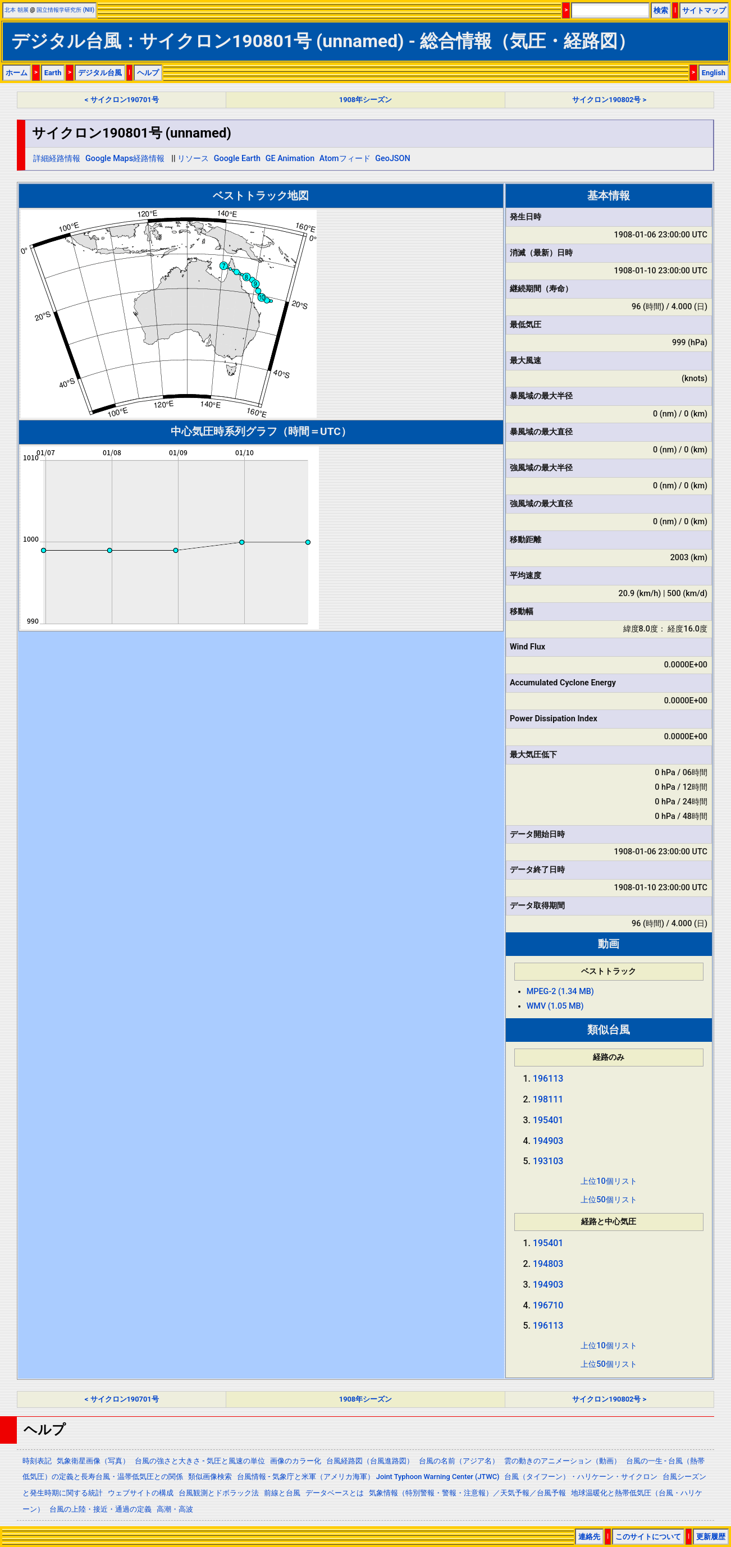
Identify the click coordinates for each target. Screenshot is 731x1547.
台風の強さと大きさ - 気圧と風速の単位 (200, 1461)
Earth (53, 72)
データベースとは (334, 1493)
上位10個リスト (609, 1181)
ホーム (17, 72)
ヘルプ (148, 72)
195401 (548, 1120)
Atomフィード (345, 158)
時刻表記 (37, 1461)
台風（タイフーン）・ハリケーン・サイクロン (580, 1476)
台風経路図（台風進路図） (370, 1461)
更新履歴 (710, 1536)
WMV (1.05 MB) (555, 1006)
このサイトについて (648, 1536)
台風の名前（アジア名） (459, 1461)
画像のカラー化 (295, 1461)
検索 (661, 10)
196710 (548, 1305)
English (713, 72)
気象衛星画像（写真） (93, 1461)
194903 (548, 1141)
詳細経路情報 (56, 158)
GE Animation (290, 158)
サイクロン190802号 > (609, 99)
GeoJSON (392, 158)
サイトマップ (704, 10)
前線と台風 (282, 1493)
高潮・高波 (175, 1509)
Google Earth (237, 158)
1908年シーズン (365, 99)
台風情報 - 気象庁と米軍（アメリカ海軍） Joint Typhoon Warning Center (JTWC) (368, 1476)
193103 (548, 1161)
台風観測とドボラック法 (219, 1493)
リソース (193, 158)
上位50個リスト (609, 1200)
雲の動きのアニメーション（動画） (562, 1461)
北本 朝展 (16, 9)
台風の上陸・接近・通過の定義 (100, 1509)
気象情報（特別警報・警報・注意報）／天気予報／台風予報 (467, 1493)
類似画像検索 (210, 1476)
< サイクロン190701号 (122, 99)
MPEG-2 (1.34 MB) (560, 991)
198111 (548, 1099)
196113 (548, 1078)
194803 (548, 1263)
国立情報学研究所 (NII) (65, 9)
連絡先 (589, 1536)
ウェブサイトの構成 (140, 1493)
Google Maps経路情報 (125, 158)
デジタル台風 (100, 72)
